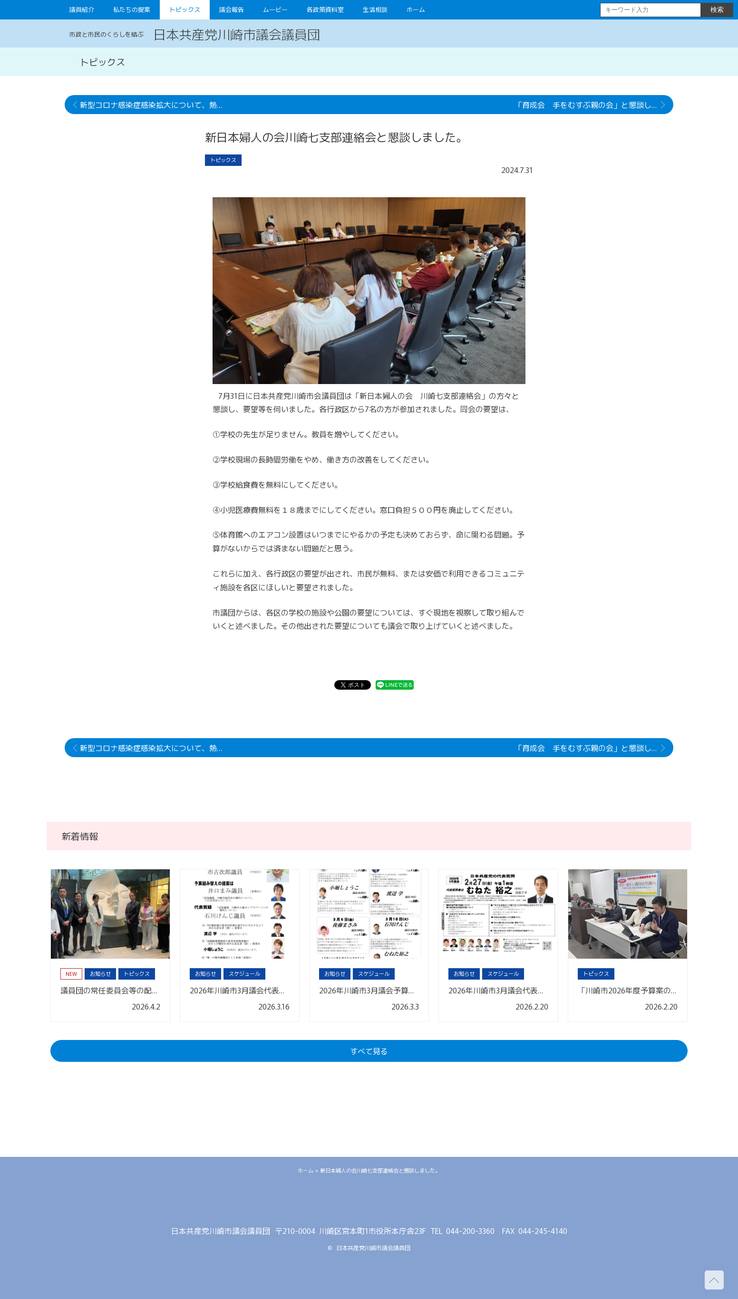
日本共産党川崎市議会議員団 (236, 33)
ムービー (275, 9)
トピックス (184, 9)
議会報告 (231, 9)
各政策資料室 (325, 9)
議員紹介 (81, 9)
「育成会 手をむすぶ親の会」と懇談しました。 (594, 104)
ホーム (416, 9)
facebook (369, 1203)
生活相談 (375, 9)
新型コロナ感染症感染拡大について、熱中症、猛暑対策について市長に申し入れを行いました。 (155, 104)
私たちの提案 (131, 9)
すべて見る (369, 1051)
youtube (397, 1203)
